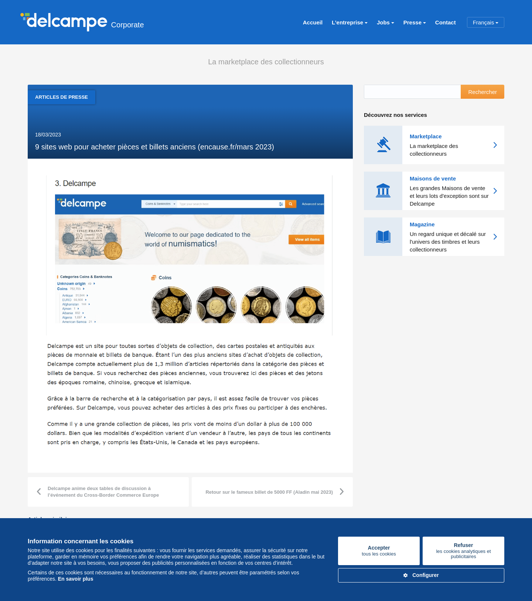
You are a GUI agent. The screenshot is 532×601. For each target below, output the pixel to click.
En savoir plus (75, 579)
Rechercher (482, 92)
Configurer (421, 575)
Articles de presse (61, 97)
